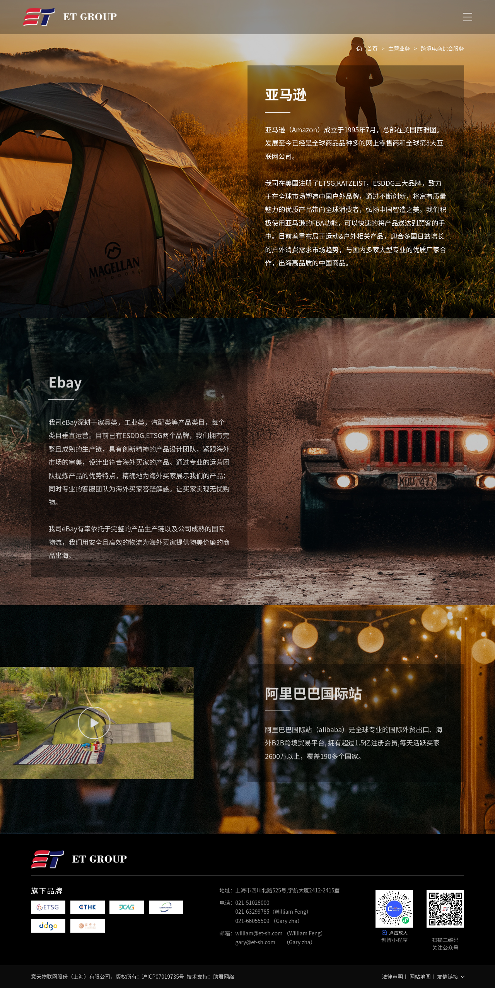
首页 (372, 48)
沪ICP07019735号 (163, 976)
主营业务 (399, 48)
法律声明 (392, 976)
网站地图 (420, 976)
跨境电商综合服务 (442, 48)
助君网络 (223, 976)
